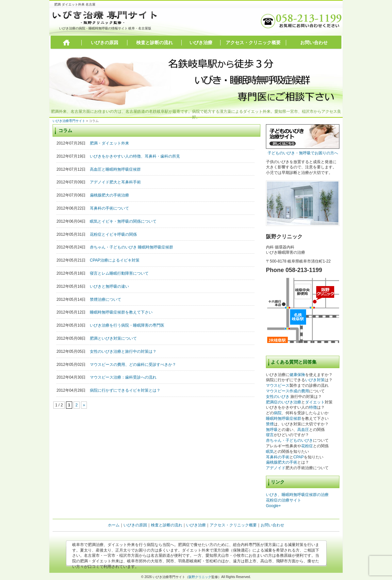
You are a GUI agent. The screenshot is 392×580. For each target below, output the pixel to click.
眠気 (270, 451)
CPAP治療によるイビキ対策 (114, 260)
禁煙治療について (105, 299)
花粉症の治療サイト (283, 500)
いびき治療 (200, 42)
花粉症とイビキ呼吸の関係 (113, 234)
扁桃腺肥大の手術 (281, 462)
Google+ (273, 505)
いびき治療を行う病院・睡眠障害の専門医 (127, 325)
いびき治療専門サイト (69, 121)
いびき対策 (315, 380)
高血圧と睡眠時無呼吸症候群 (115, 169)
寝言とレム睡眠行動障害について (119, 273)
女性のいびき (277, 396)
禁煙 (270, 424)
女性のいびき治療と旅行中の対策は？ (123, 351)
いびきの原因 (104, 42)
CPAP (298, 457)
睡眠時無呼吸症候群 (283, 418)
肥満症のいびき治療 (283, 402)
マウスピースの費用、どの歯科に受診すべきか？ (133, 364)
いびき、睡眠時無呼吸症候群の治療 (297, 494)
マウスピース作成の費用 (287, 391)
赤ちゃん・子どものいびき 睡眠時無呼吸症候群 (131, 247)
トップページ (66, 42)
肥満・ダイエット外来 (109, 143)
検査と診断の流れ (154, 42)
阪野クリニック (199, 577)
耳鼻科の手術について (109, 208)
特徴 (313, 407)
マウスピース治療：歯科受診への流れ (123, 377)
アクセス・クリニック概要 (253, 42)
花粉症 (307, 446)
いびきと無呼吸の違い (109, 286)
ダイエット (315, 402)
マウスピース (277, 385)
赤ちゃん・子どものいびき (289, 440)
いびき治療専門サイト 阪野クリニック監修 (105, 17)
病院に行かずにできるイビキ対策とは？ (125, 390)
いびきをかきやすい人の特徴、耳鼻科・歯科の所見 (135, 156)
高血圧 (303, 429)
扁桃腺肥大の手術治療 (109, 195)
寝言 (270, 435)
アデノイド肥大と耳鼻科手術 (115, 182)
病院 (278, 413)
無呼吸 (272, 429)
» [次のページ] (84, 405)
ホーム (114, 525)
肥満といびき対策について (113, 338)
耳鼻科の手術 (277, 457)
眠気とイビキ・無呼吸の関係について (123, 221)
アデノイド (276, 468)
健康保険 (297, 374)
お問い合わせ (314, 42)
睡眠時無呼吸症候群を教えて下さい (121, 312)
